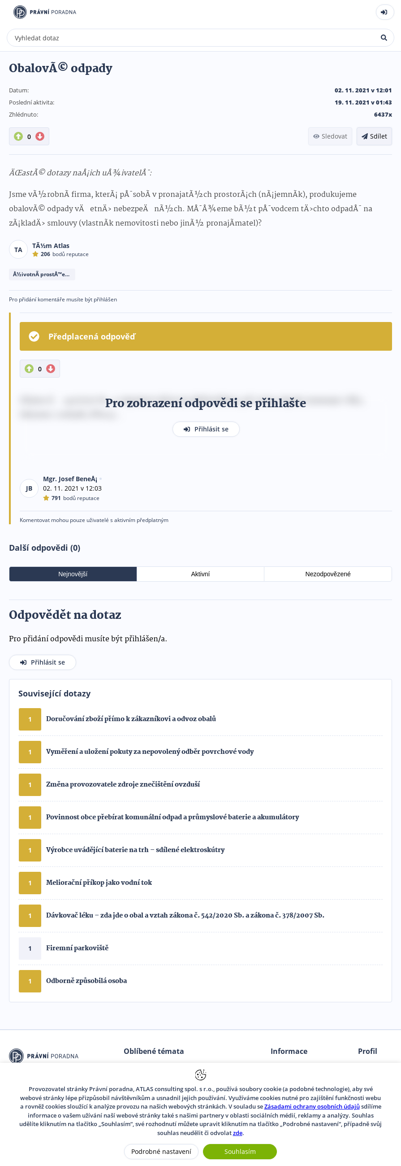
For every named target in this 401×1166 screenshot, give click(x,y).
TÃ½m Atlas (50, 245)
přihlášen (105, 299)
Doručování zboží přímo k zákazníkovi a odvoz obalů (131, 719)
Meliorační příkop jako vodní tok (99, 883)
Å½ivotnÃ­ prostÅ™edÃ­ (42, 274)
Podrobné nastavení (161, 1151)
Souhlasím (240, 1151)
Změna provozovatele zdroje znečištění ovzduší (123, 784)
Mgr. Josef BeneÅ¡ (70, 478)
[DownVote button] (39, 136)
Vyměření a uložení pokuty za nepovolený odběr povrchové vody (150, 752)
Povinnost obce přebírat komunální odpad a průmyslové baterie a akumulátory (172, 817)
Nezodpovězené (328, 574)
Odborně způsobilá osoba (86, 981)
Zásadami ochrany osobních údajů (312, 1106)
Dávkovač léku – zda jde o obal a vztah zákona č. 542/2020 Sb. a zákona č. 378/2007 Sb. (185, 915)
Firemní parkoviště (77, 948)
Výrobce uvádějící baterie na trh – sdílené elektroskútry (135, 850)
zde (237, 1133)
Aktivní (200, 574)
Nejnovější (72, 574)
